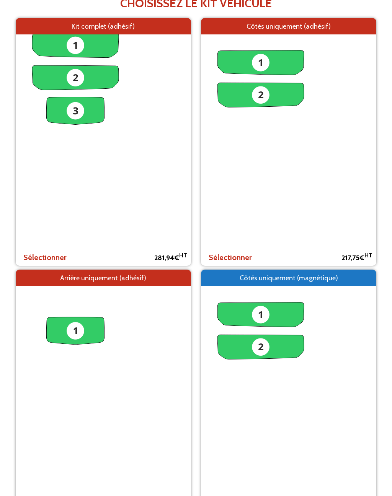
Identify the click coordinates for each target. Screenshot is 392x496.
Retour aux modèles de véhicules (196, 108)
